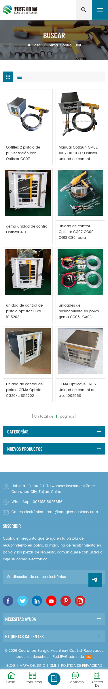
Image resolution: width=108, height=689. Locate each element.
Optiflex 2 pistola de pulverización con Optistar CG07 (23, 153)
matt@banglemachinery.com (72, 512)
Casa (34, 45)
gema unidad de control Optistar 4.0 (27, 229)
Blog (10, 666)
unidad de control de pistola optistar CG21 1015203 (24, 311)
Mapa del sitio (32, 666)
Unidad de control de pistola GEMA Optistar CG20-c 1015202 (24, 390)
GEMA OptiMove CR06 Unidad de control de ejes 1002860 (77, 390)
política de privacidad (81, 666)
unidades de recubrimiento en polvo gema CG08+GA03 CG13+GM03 (79, 311)
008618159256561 (48, 502)
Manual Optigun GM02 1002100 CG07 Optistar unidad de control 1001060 (78, 153)
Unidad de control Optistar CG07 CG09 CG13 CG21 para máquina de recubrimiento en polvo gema (79, 232)
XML (53, 666)
